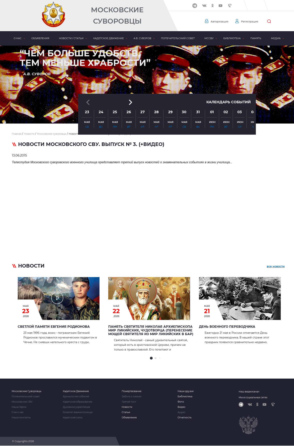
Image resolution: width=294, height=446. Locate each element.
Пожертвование (131, 391)
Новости (127, 407)
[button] (147, 114)
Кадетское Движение (76, 391)
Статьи (126, 412)
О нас (18, 38)
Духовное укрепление (76, 407)
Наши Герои (19, 407)
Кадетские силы (72, 417)
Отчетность (185, 417)
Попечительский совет (178, 38)
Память (255, 38)
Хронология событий (76, 396)
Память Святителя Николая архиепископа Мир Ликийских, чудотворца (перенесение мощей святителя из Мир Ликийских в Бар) (150, 330)
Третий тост (129, 402)
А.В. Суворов (142, 38)
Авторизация (220, 21)
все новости (276, 266)
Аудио (181, 412)
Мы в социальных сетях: (253, 397)
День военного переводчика (227, 327)
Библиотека (232, 38)
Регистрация (251, 21)
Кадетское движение (108, 38)
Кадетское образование (77, 402)
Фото (181, 402)
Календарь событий (228, 80)
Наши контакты (21, 417)
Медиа (276, 38)
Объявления (40, 38)
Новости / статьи (71, 38)
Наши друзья (186, 391)
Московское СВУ (22, 402)
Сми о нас (18, 412)
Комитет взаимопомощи (77, 412)
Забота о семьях (131, 396)
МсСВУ (209, 38)
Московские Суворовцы (117, 15)
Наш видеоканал (249, 391)
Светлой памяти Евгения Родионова (54, 327)
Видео (181, 407)
